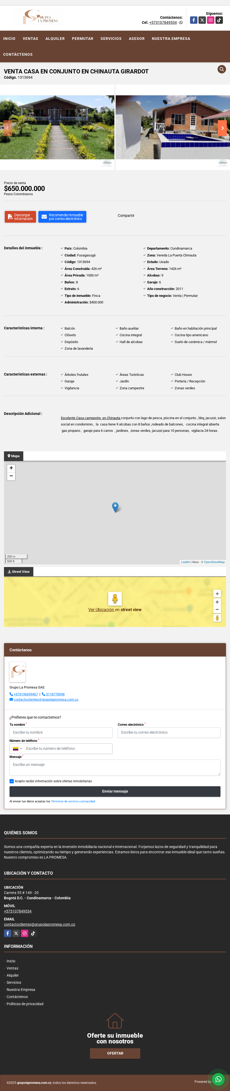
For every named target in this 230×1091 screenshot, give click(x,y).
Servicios (111, 38)
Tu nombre (18, 724)
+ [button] (11, 468)
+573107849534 (163, 22)
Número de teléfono (24, 740)
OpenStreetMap (214, 562)
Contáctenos (18, 54)
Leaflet (185, 562)
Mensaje (16, 757)
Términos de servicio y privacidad (73, 801)
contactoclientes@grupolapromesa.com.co (46, 699)
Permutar (82, 38)
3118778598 (55, 694)
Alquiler (55, 38)
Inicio (9, 38)
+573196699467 (26, 694)
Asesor (137, 38)
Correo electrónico (132, 724)
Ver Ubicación (101, 609)
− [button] (11, 476)
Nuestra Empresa (171, 38)
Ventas (30, 38)
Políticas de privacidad (25, 1004)
